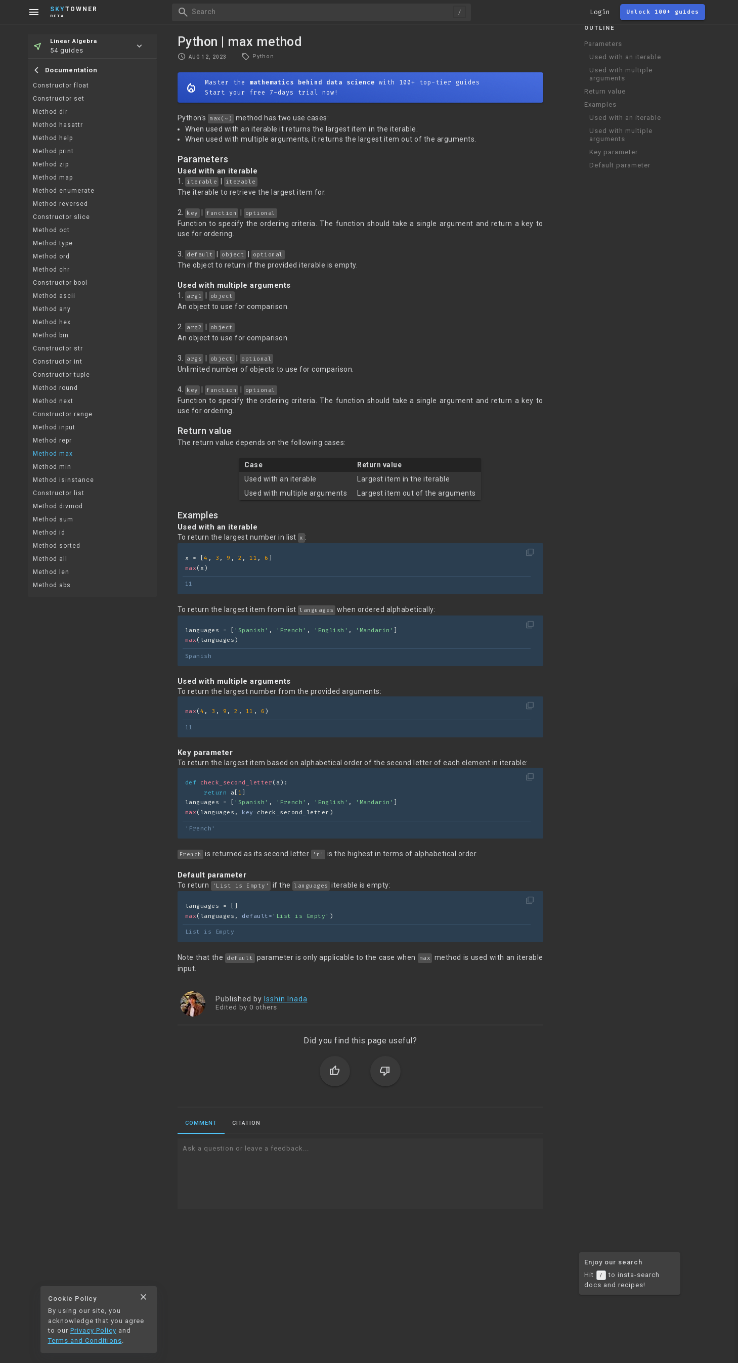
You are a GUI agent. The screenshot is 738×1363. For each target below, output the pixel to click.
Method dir (50, 111)
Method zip (51, 164)
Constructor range (63, 414)
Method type (53, 243)
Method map (53, 177)
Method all (50, 558)
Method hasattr (58, 124)
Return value (605, 91)
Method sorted (56, 545)
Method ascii (54, 295)
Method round (55, 387)
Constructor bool (60, 282)
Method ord (51, 256)
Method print (53, 151)
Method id (49, 532)
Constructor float (61, 85)
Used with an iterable (625, 57)
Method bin (51, 335)
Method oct (51, 230)
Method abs (52, 585)
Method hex (52, 322)
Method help (53, 138)
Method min (52, 466)
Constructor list (58, 493)
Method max (53, 453)
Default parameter (619, 165)
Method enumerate (64, 190)
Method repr (52, 440)
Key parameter (613, 152)
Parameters (603, 44)
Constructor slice (61, 217)
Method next (53, 401)
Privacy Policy (93, 1330)
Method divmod (58, 506)
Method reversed (60, 203)
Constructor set (58, 98)
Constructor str (58, 348)
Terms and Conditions (85, 1340)
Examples (600, 104)
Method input (54, 427)
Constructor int (57, 361)
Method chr (51, 269)
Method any (52, 309)
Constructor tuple (61, 374)
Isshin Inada (286, 999)
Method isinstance (63, 479)
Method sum (53, 519)
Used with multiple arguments (621, 74)
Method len (51, 572)
